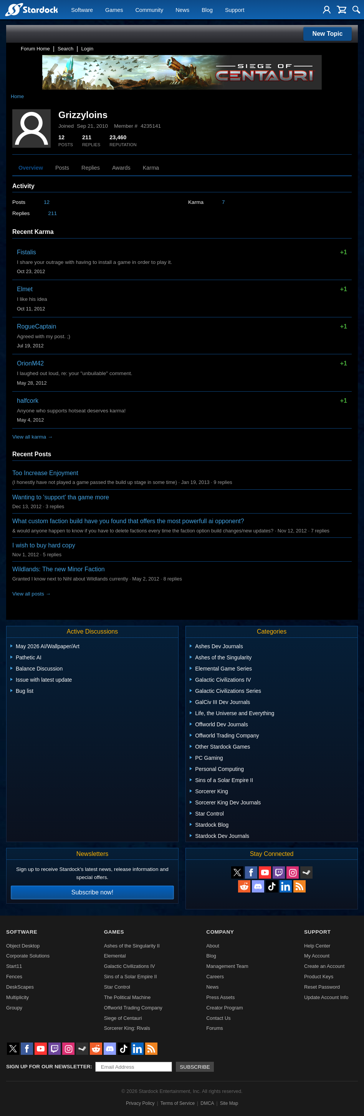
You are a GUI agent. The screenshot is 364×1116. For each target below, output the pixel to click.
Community (149, 10)
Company (220, 932)
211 (52, 213)
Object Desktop (23, 946)
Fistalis (26, 252)
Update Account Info (326, 997)
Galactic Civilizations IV (129, 966)
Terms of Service (177, 1103)
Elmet (25, 289)
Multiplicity (17, 997)
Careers (215, 976)
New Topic (328, 33)
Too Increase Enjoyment (45, 473)
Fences (14, 976)
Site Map (229, 1103)
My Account (316, 956)
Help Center (317, 946)
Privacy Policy (140, 1103)
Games (114, 10)
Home (17, 96)
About (212, 946)
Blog (207, 10)
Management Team (227, 966)
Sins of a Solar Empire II (130, 976)
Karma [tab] (151, 168)
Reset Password (322, 987)
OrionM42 (30, 363)
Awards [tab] (121, 168)
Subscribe (195, 1067)
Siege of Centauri (123, 1018)
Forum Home (35, 49)
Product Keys (318, 976)
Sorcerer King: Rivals (127, 1028)
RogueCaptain (36, 326)
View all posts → (31, 594)
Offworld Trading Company (133, 1008)
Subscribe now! (92, 892)
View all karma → (32, 437)
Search (65, 49)
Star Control (117, 987)
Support (234, 10)
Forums (214, 1028)
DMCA (207, 1103)
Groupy (14, 1008)
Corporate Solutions (28, 956)
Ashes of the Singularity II (132, 946)
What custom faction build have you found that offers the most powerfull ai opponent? (128, 521)
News (182, 10)
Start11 (14, 966)
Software (82, 10)
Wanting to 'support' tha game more (60, 497)
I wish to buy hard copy (43, 545)
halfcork (27, 400)
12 (47, 202)
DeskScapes (20, 987)
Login (87, 49)
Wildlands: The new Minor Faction (58, 569)
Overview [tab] (30, 168)
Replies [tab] (90, 168)
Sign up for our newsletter (48, 1066)
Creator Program (224, 1008)
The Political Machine (127, 997)
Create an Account (324, 966)
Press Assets (220, 997)
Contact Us (218, 1018)
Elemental (115, 956)
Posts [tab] (62, 168)
